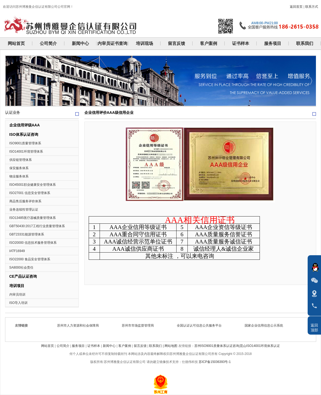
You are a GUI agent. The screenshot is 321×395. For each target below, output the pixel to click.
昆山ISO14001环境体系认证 (260, 346)
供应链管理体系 (20, 160)
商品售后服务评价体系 (25, 201)
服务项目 (78, 346)
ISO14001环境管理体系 (26, 151)
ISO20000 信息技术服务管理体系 (33, 243)
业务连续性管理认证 (23, 209)
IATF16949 (17, 251)
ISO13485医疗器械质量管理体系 (32, 218)
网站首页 (47, 346)
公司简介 (63, 346)
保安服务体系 (19, 168)
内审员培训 (17, 294)
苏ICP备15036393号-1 (215, 362)
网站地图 (171, 346)
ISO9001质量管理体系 (25, 143)
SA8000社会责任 (21, 267)
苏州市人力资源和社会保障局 (79, 325)
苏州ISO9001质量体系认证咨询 (216, 346)
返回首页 (296, 7)
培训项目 (16, 286)
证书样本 (93, 346)
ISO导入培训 (18, 303)
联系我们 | (157, 346)
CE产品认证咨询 (23, 276)
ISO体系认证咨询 (23, 134)
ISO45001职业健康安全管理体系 (32, 185)
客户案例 (124, 346)
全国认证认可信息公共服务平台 (200, 325)
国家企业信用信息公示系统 (265, 325)
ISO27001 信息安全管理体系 (29, 193)
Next (310, 81)
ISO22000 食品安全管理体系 (29, 259)
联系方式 (311, 7)
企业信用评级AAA (24, 125)
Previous (9, 81)
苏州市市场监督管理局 (139, 325)
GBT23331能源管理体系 (26, 234)
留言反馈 (140, 346)
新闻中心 (109, 346)
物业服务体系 (19, 176)
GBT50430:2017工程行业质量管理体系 (37, 226)
